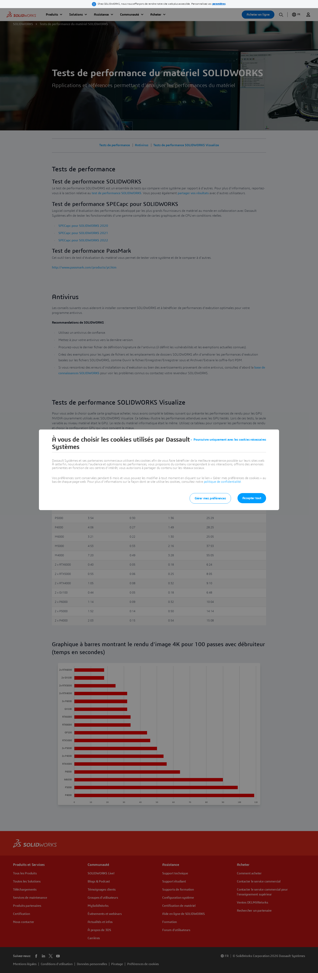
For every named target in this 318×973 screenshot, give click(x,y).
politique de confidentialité (222, 481)
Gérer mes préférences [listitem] (210, 498)
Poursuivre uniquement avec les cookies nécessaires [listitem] (229, 439)
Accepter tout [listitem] (251, 498)
